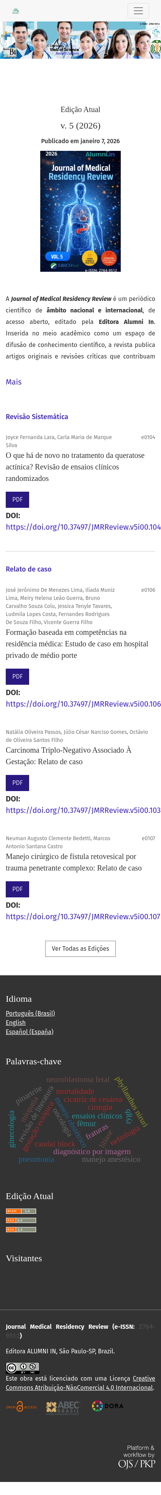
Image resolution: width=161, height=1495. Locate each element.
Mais (13, 382)
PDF (17, 499)
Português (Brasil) (30, 1013)
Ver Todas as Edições (80, 948)
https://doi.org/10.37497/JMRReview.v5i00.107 (83, 916)
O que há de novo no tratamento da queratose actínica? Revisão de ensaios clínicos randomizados (75, 466)
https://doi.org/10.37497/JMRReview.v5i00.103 (83, 810)
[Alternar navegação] (138, 10)
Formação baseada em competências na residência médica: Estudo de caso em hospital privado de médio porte (77, 643)
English (16, 1022)
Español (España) (29, 1032)
